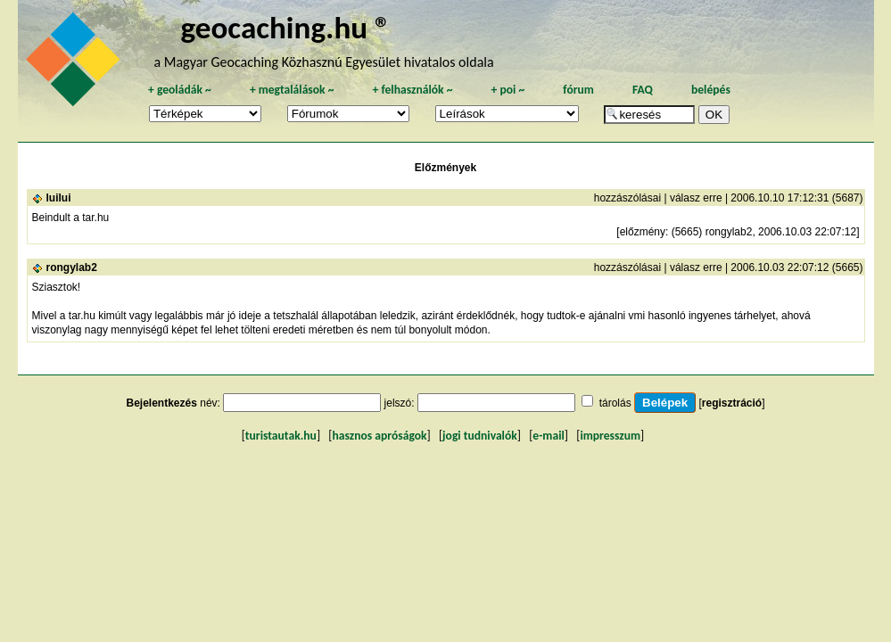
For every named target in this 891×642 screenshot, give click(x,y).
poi (507, 89)
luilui (58, 198)
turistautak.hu (281, 435)
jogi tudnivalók (479, 435)
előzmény (642, 232)
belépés (710, 89)
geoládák (179, 89)
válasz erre (696, 198)
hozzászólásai (627, 198)
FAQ (642, 89)
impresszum (610, 435)
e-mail (548, 435)
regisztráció (732, 403)
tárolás (615, 403)
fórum (578, 89)
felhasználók (412, 89)
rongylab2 (71, 267)
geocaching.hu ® (285, 27)
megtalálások (292, 89)
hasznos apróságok (379, 435)
